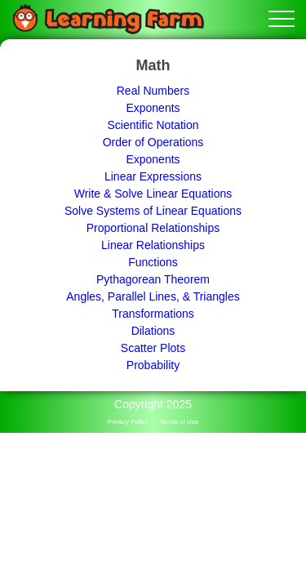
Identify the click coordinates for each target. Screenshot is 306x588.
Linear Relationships (153, 245)
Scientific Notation (152, 124)
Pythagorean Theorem (153, 279)
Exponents (153, 107)
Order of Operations (153, 142)
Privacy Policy (128, 421)
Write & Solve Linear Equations (153, 193)
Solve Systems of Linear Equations (153, 210)
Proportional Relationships (153, 227)
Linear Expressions (153, 176)
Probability (153, 365)
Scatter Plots (153, 347)
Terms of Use (179, 421)
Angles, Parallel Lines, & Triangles (152, 296)
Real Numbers (153, 90)
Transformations (153, 313)
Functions (153, 262)
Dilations (153, 330)
